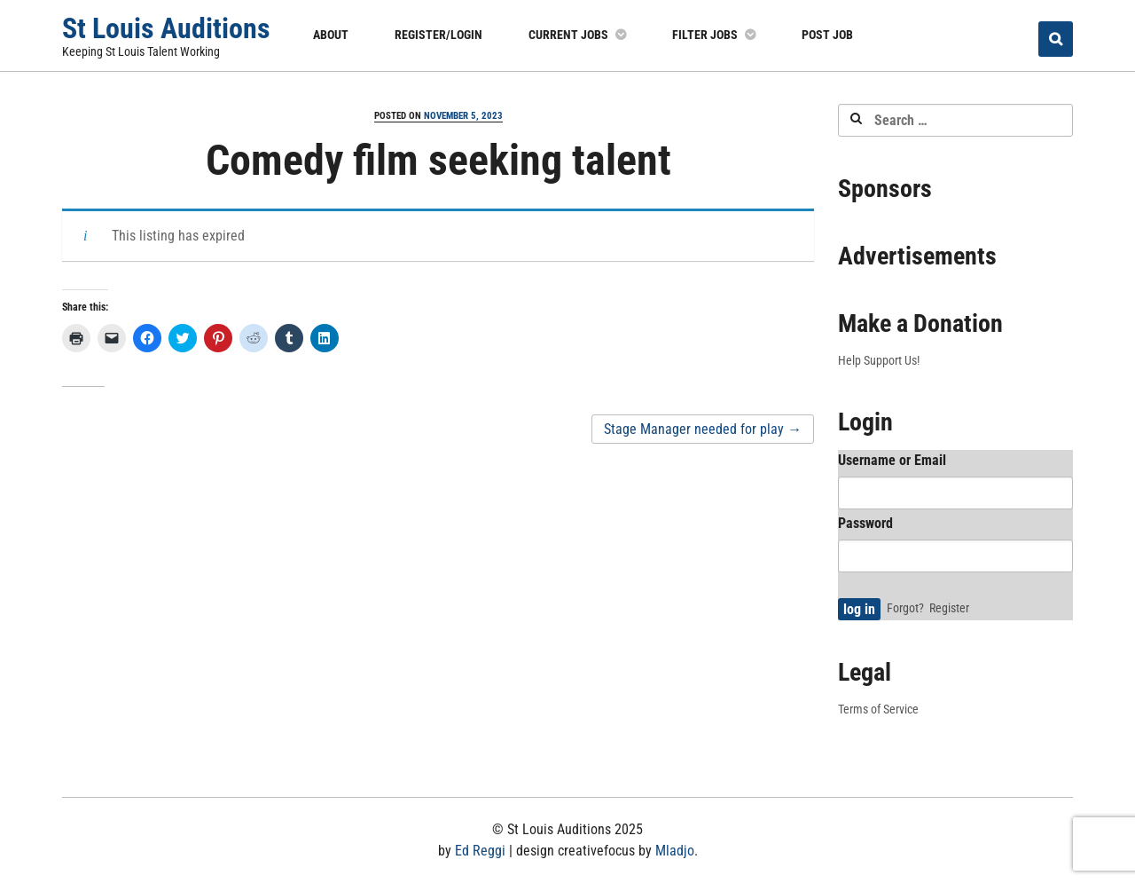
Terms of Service (878, 709)
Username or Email (892, 460)
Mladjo (674, 850)
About (330, 35)
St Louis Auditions (166, 28)
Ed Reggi (480, 850)
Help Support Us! (879, 360)
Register (949, 608)
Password (865, 523)
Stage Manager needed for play (703, 429)
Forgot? (905, 608)
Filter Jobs (705, 35)
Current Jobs (568, 35)
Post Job (827, 35)
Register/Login (438, 35)
